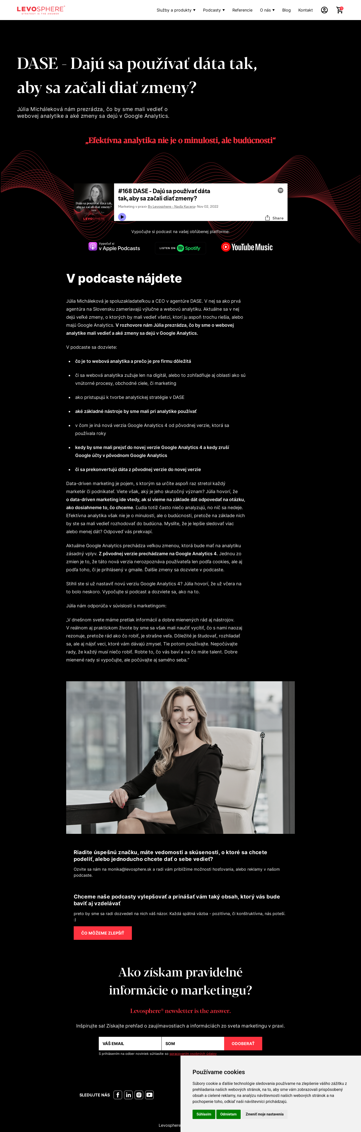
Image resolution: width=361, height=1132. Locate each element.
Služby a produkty (174, 10)
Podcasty (212, 10)
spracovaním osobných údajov (193, 1054)
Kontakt (305, 10)
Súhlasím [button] (204, 1114)
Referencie (242, 10)
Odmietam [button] (228, 1114)
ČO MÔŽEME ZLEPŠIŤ (102, 933)
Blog (286, 10)
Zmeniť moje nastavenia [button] (265, 1114)
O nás (265, 10)
